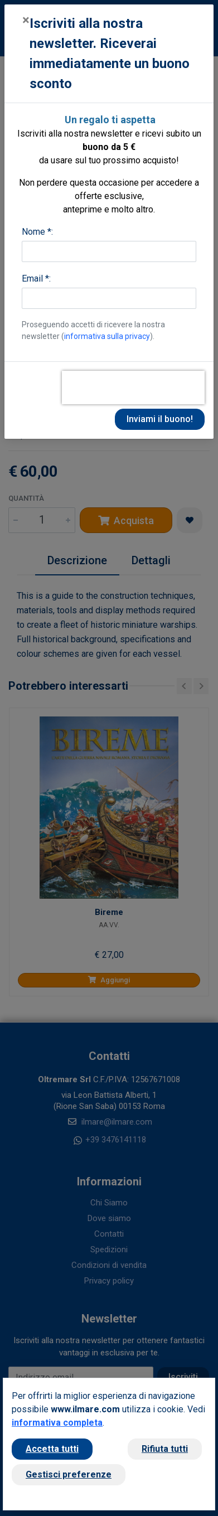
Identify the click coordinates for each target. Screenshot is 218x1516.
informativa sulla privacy (107, 336)
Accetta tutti (52, 1449)
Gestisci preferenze (69, 1474)
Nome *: (37, 231)
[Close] (25, 20)
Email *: (36, 278)
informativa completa (57, 1422)
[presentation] (133, 387)
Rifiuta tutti (165, 1449)
